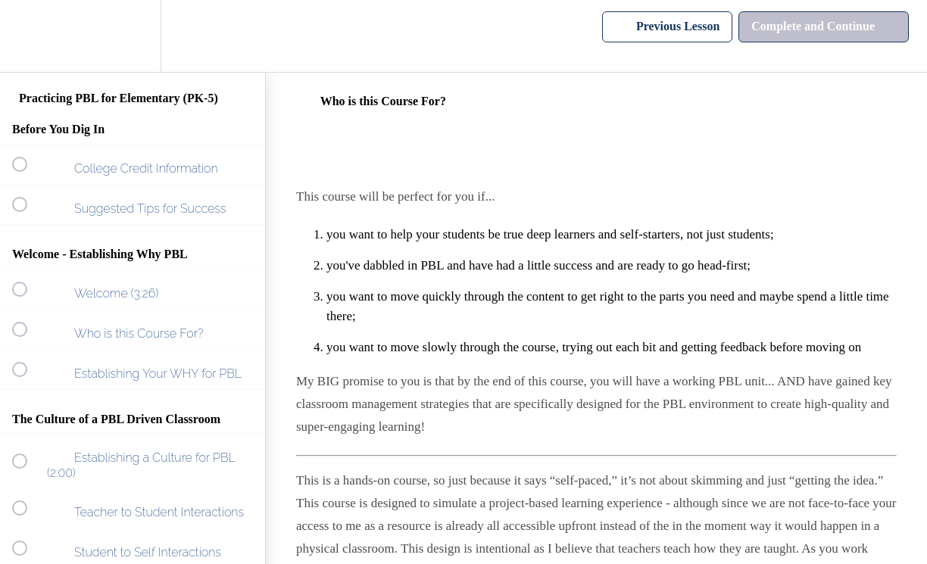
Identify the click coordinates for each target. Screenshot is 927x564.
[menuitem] (133, 36)
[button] (28, 36)
